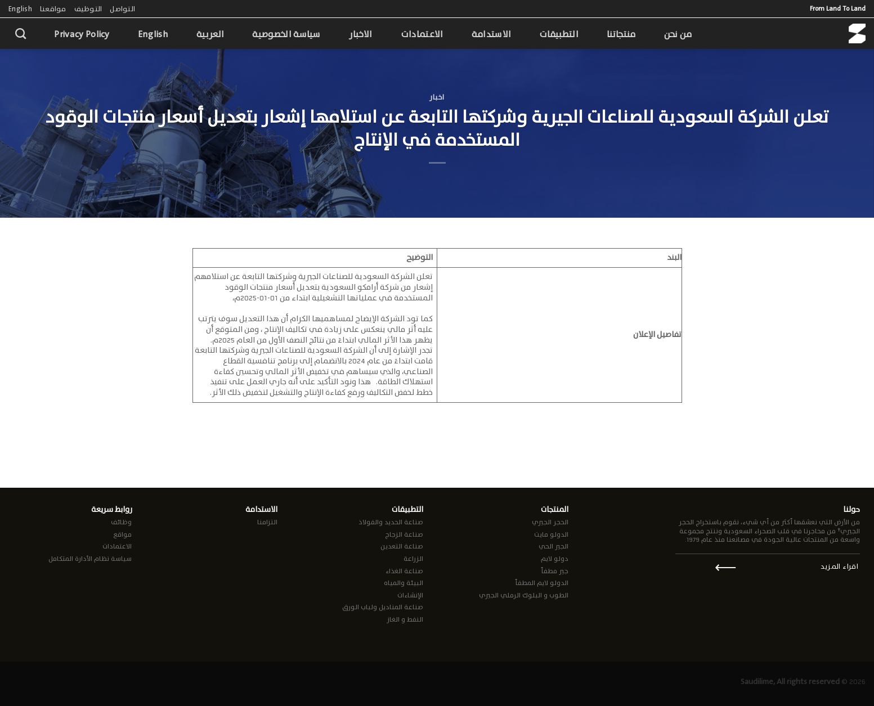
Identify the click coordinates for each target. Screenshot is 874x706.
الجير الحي (553, 546)
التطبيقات (559, 34)
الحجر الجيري (550, 522)
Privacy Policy (81, 34)
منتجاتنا (621, 34)
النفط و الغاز (405, 619)
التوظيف (88, 9)
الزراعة (413, 558)
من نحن (678, 34)
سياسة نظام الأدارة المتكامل (90, 558)
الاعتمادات (422, 34)
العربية (210, 34)
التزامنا (267, 522)
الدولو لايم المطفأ (541, 582)
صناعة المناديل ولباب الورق (382, 606)
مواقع (122, 534)
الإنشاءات (410, 595)
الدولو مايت (551, 534)
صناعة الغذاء (404, 570)
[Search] (20, 33)
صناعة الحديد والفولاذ (390, 522)
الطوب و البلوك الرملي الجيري (523, 595)
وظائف (121, 522)
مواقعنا (53, 9)
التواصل (122, 9)
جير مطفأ (554, 570)
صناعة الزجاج (404, 534)
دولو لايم (554, 558)
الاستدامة (492, 34)
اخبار (437, 97)
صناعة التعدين (401, 546)
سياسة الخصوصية (286, 34)
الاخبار (361, 34)
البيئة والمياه (403, 582)
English (20, 9)
